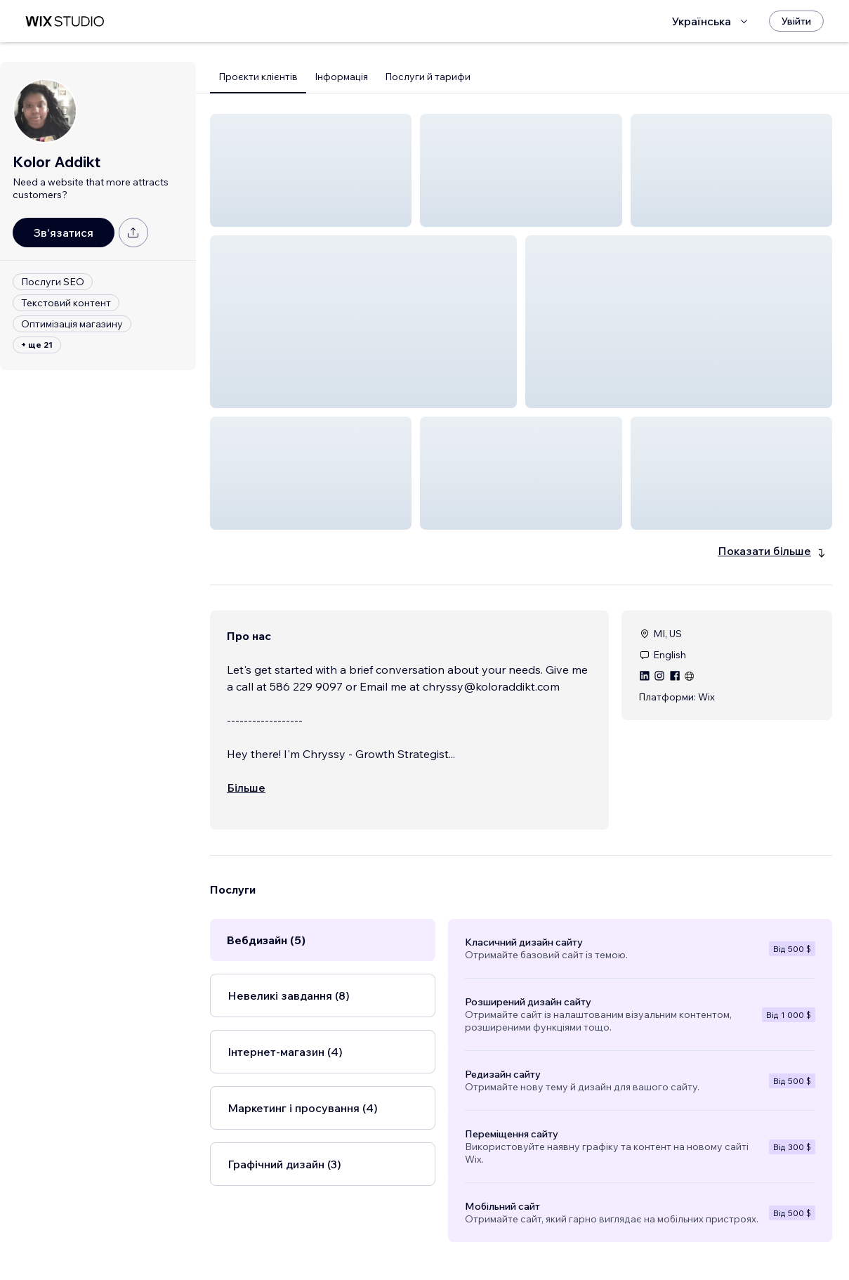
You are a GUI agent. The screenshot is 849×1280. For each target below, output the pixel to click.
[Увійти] (796, 21)
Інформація (341, 76)
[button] (311, 170)
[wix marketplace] (64, 21)
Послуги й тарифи (427, 76)
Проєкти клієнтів (258, 76)
